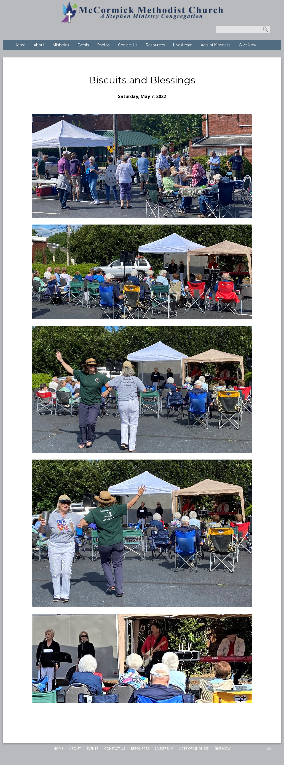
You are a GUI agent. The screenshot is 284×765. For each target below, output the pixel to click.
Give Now (247, 45)
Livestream (182, 45)
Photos (103, 45)
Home (19, 45)
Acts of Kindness (216, 45)
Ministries (61, 45)
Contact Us (128, 45)
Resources (155, 45)
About (39, 45)
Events (83, 45)
